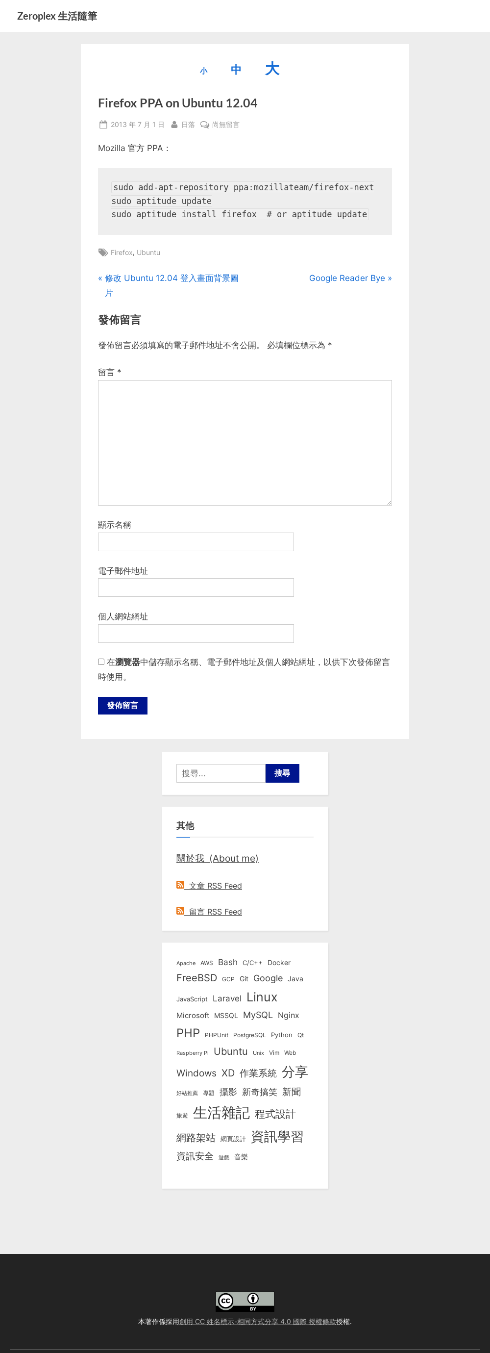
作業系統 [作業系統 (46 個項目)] (258, 1073)
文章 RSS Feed (209, 887)
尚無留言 (226, 124)
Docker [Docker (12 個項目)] (279, 964)
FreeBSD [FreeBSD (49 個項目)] (196, 979)
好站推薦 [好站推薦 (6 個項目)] (187, 1093)
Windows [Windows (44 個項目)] (196, 1073)
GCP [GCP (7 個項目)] (228, 980)
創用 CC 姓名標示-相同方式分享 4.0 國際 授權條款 (257, 1321)
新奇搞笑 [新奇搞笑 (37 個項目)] (259, 1092)
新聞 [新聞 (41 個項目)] (291, 1092)
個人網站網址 (123, 616)
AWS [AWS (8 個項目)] (206, 964)
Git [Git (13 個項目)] (244, 979)
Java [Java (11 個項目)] (295, 980)
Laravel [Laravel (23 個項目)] (227, 999)
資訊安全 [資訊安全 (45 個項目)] (195, 1156)
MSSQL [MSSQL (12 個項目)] (226, 1016)
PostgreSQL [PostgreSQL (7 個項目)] (249, 1035)
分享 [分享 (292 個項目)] (295, 1072)
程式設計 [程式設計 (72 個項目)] (275, 1114)
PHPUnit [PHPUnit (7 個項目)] (216, 1035)
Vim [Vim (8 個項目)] (274, 1053)
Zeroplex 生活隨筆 (57, 16)
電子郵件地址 (123, 571)
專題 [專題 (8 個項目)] (209, 1093)
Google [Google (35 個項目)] (268, 978)
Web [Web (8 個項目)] (290, 1053)
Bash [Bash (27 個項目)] (228, 963)
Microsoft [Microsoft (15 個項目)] (192, 1016)
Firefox (122, 252)
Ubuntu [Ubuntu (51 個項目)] (231, 1052)
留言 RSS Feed (209, 912)
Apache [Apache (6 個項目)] (186, 964)
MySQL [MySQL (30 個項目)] (258, 1015)
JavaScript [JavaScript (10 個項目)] (192, 999)
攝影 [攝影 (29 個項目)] (228, 1092)
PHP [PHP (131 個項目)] (188, 1033)
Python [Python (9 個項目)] (282, 1035)
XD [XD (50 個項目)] (228, 1073)
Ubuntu (148, 252)
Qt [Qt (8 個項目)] (300, 1035)
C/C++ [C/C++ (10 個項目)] (253, 964)
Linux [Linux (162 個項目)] (262, 997)
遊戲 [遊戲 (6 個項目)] (224, 1157)
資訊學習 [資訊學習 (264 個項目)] (277, 1137)
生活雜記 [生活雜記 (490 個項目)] (221, 1113)
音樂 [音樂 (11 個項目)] (241, 1157)
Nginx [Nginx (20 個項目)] (288, 1016)
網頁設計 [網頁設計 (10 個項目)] (233, 1139)
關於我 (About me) (217, 859)
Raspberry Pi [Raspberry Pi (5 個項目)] (192, 1054)
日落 (188, 123)
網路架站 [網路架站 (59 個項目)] (196, 1138)
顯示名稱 (114, 525)
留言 (110, 372)
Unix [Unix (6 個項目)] (258, 1053)
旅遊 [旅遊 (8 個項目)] (182, 1116)
